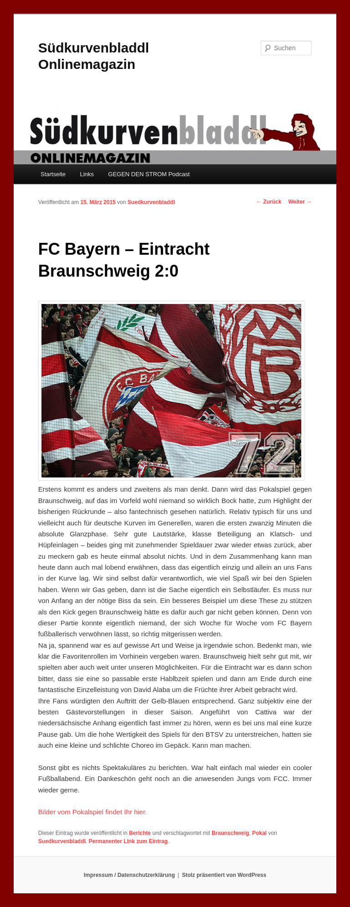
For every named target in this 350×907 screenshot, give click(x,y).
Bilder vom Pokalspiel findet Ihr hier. (92, 812)
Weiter (300, 202)
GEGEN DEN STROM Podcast (149, 174)
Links (86, 174)
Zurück (268, 202)
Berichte (140, 833)
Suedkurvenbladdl (151, 202)
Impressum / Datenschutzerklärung (129, 875)
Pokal (259, 833)
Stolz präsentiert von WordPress (224, 875)
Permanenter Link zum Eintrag (128, 841)
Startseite (53, 174)
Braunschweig (230, 833)
